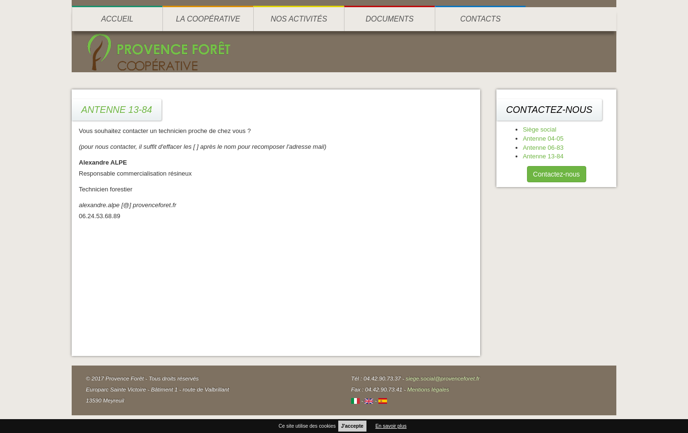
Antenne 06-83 (543, 147)
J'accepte (352, 426)
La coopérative (208, 19)
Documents (390, 19)
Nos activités (298, 19)
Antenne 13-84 (543, 156)
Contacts (480, 19)
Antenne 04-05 (543, 138)
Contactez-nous (556, 174)
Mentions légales (429, 389)
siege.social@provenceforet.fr (443, 378)
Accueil (117, 19)
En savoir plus (391, 426)
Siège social (539, 129)
